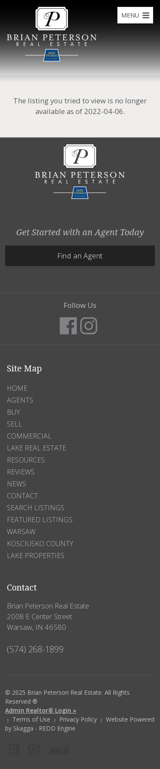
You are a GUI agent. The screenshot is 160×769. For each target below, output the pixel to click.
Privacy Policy (78, 719)
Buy (13, 412)
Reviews (21, 472)
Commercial (29, 436)
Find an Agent (80, 255)
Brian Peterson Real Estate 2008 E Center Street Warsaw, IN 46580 (48, 616)
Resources (26, 460)
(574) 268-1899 (35, 649)
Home (17, 388)
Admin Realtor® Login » (40, 710)
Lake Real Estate (36, 448)
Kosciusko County (40, 543)
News (16, 483)
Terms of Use (31, 719)
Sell (14, 424)
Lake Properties (35, 555)
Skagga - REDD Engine (44, 728)
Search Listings (35, 507)
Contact (22, 495)
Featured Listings (40, 519)
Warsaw (21, 531)
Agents (20, 400)
